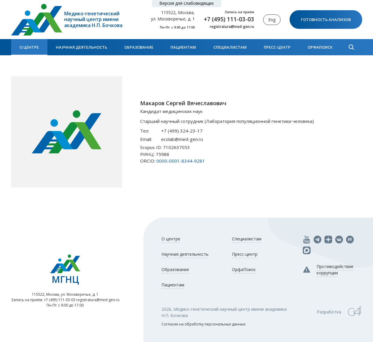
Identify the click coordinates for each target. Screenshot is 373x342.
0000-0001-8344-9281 (180, 161)
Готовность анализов (326, 19)
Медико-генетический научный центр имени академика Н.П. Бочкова (93, 19)
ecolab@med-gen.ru (182, 139)
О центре (29, 47)
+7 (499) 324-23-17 (182, 131)
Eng (271, 20)
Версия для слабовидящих (186, 3)
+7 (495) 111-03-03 (229, 19)
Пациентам (183, 47)
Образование (138, 47)
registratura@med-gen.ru (232, 26)
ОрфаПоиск (320, 47)
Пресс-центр (277, 47)
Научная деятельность (81, 47)
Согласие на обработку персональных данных (203, 324)
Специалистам (230, 47)
